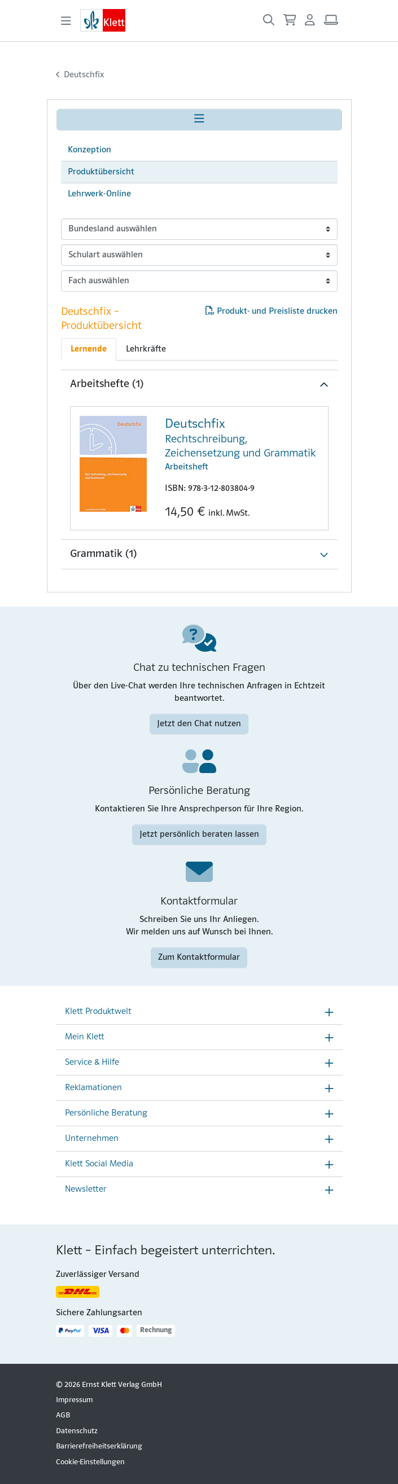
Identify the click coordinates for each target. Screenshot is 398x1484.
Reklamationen (93, 1087)
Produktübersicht (101, 172)
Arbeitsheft (241, 444)
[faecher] (199, 281)
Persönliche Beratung (106, 1113)
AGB (63, 1415)
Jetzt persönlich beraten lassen (199, 834)
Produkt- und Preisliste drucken (271, 311)
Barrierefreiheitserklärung (99, 1446)
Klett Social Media (99, 1164)
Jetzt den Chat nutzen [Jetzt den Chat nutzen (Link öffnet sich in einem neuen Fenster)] (199, 723)
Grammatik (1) (103, 554)
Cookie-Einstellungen (90, 1462)
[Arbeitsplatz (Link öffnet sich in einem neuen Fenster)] (331, 21)
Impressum (74, 1400)
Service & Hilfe (92, 1062)
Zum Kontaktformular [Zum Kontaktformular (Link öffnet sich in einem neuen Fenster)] (199, 957)
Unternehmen (92, 1138)
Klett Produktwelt (98, 1011)
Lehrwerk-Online (99, 194)
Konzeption (89, 150)
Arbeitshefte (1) (106, 384)
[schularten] (199, 255)
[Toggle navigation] (66, 21)
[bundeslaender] (199, 229)
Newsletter (86, 1189)
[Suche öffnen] (269, 21)
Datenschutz (77, 1431)
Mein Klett (84, 1037)
